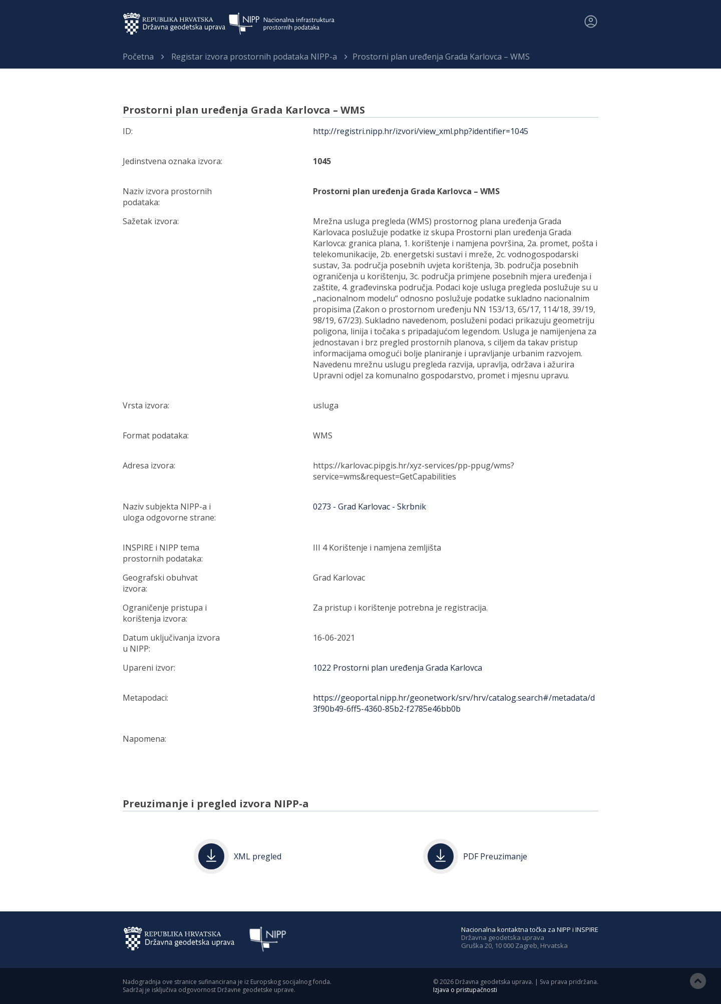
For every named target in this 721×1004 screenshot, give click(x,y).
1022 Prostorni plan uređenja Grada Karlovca (397, 667)
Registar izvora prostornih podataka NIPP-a (254, 56)
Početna (138, 56)
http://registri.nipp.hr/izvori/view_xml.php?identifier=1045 (420, 131)
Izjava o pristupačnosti (465, 989)
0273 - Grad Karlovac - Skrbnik (369, 506)
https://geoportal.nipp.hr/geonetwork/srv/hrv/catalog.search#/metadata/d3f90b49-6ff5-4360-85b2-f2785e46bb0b (454, 703)
